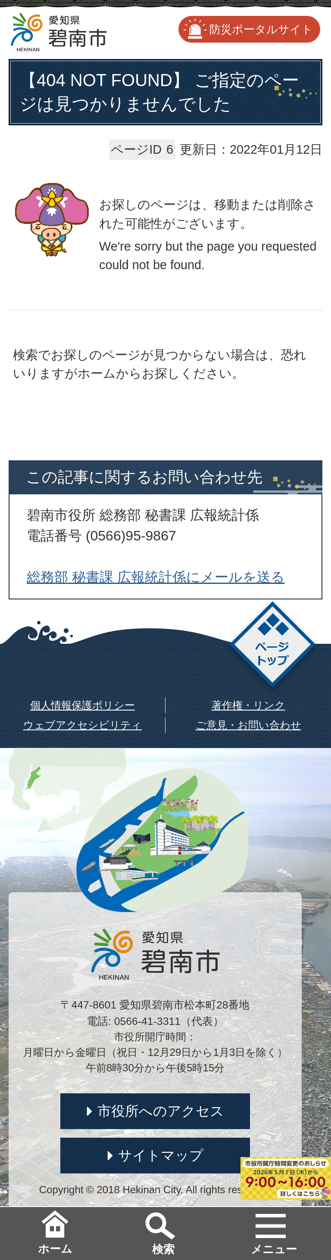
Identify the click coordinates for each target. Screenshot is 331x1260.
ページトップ (272, 647)
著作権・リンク (248, 705)
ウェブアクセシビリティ (82, 725)
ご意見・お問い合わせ (248, 725)
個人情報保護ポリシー (82, 705)
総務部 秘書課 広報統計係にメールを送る (156, 577)
